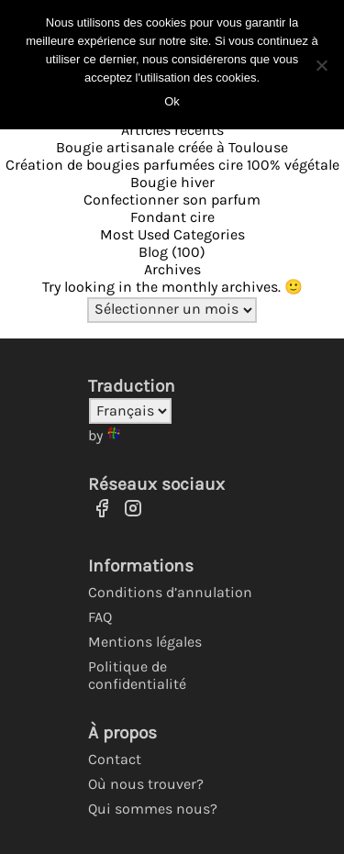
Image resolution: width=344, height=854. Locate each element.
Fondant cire (172, 217)
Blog (153, 252)
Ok (172, 101)
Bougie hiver (172, 182)
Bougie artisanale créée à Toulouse (172, 147)
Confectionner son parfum (172, 199)
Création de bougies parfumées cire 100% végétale (172, 164)
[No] (321, 65)
